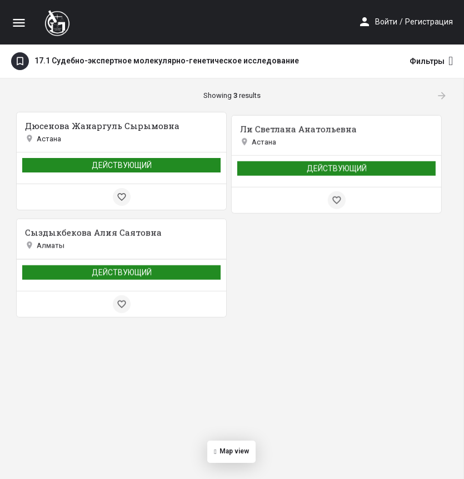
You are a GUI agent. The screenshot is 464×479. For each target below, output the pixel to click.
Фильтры (431, 61)
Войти (386, 21)
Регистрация (429, 21)
